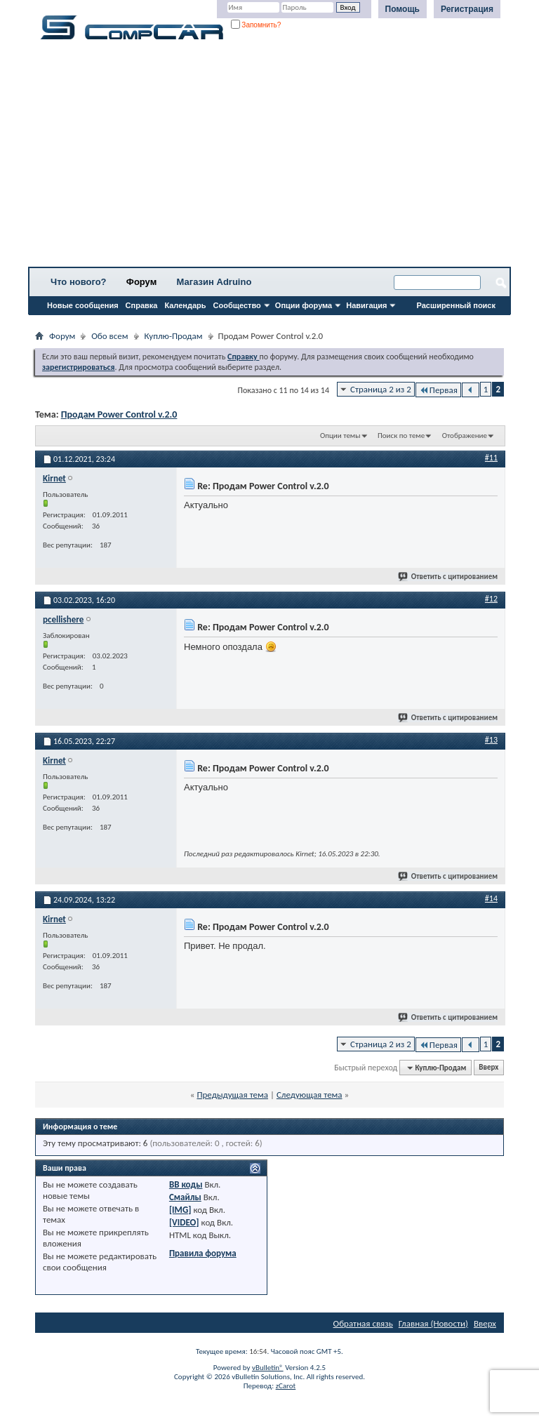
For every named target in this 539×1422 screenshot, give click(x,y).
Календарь (185, 305)
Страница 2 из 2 (380, 389)
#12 (491, 599)
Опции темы (340, 435)
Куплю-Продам (174, 336)
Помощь (402, 9)
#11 (491, 458)
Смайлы (185, 1197)
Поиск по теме (401, 435)
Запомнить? (256, 25)
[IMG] (180, 1209)
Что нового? (79, 282)
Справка (142, 305)
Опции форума (303, 305)
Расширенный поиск (456, 305)
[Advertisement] (269, 158)
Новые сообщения (83, 305)
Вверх (488, 1067)
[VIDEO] (184, 1222)
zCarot (286, 1385)
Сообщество (237, 305)
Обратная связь (363, 1323)
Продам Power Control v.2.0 (119, 414)
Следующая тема (309, 1094)
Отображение (464, 435)
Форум (141, 282)
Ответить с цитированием (448, 576)
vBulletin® (268, 1367)
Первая (438, 390)
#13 (491, 740)
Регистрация (467, 9)
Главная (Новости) (433, 1323)
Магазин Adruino (214, 282)
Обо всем (109, 336)
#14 (491, 898)
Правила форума (203, 1253)
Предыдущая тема (232, 1094)
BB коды (186, 1184)
